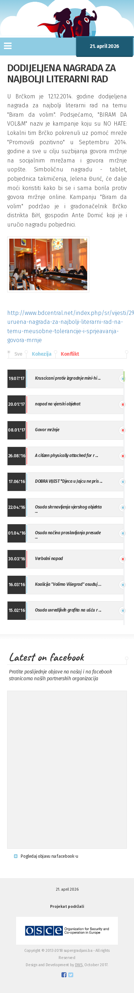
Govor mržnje (47, 430)
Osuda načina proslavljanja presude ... (68, 535)
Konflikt (66, 354)
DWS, (79, 965)
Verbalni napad (49, 558)
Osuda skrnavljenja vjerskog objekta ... (68, 509)
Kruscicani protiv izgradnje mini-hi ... (68, 378)
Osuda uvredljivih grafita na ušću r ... (68, 610)
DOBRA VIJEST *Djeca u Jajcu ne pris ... (69, 481)
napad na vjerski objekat (57, 404)
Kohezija (38, 354)
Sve (14, 354)
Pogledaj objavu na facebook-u (46, 856)
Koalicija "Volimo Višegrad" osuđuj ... (68, 584)
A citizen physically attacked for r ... (66, 455)
